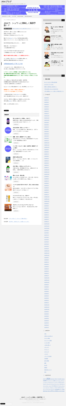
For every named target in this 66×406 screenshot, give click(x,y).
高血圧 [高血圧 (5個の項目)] (63, 391)
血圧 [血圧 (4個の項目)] (59, 391)
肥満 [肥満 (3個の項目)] (50, 391)
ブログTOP (14, 16)
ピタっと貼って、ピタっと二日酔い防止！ (18, 218)
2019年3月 (46, 190)
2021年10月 (46, 120)
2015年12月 (46, 277)
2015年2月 (46, 300)
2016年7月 (46, 262)
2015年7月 (46, 289)
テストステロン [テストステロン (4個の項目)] (46, 386)
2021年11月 (46, 117)
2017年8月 (46, 232)
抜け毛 (45, 365)
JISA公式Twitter (20, 16)
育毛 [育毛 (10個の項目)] (52, 391)
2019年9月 (46, 176)
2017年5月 (46, 239)
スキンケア (46, 347)
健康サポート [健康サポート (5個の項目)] (59, 389)
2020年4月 (46, 160)
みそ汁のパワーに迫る (56, 36)
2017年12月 (46, 223)
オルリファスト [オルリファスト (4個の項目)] (58, 380)
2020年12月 (46, 142)
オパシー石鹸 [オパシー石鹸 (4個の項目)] (52, 380)
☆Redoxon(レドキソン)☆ (13, 64)
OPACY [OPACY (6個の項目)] (56, 378)
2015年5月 (46, 293)
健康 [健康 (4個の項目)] (56, 389)
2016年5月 (46, 266)
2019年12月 (46, 169)
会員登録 (46, 358)
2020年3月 (46, 163)
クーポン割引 (47, 342)
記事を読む (16, 124)
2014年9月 (46, 311)
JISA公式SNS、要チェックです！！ (21, 127)
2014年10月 (46, 309)
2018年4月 (46, 214)
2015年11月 (46, 280)
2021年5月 (46, 131)
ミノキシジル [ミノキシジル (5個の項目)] (47, 389)
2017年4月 (46, 241)
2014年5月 (46, 318)
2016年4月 (46, 268)
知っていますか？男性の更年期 (50, 82)
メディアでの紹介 (48, 356)
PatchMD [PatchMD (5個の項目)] (59, 378)
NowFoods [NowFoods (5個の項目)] (52, 378)
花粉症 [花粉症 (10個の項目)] (56, 391)
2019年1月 (46, 194)
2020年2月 (46, 165)
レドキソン (29, 28)
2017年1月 (46, 248)
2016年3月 (46, 271)
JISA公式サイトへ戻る (6, 16)
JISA (25, 28)
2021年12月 (46, 115)
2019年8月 (46, 178)
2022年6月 (46, 102)
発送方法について (48, 369)
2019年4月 (46, 187)
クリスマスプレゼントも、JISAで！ (21, 195)
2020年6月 (46, 156)
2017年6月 (46, 237)
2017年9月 (46, 230)
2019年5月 (46, 185)
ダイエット (46, 349)
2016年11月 (46, 253)
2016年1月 (46, 275)
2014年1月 (46, 327)
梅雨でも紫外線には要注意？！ (50, 86)
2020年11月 (46, 145)
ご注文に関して (47, 345)
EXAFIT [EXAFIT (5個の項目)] (44, 378)
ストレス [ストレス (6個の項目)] (53, 384)
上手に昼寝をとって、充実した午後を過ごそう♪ (54, 91)
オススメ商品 (22, 28)
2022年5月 (46, 104)
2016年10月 (46, 255)
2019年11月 (46, 172)
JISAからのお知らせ (16, 28)
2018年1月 (46, 221)
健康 (45, 363)
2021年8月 (46, 124)
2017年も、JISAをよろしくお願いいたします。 (19, 221)
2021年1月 (46, 140)
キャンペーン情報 (48, 340)
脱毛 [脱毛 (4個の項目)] (54, 391)
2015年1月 (46, 302)
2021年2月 (46, 138)
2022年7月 (46, 99)
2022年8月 (46, 97)
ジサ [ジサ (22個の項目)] (59, 382)
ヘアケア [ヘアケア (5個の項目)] (55, 387)
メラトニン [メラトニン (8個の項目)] (52, 389)
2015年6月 (46, 291)
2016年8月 (46, 259)
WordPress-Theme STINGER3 (33, 400)
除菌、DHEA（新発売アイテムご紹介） (22, 136)
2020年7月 (46, 154)
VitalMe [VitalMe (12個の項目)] (45, 380)
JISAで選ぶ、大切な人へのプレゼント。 (22, 166)
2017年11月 (46, 226)
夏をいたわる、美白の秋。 (19, 175)
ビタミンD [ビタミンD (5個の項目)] (61, 386)
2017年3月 (46, 244)
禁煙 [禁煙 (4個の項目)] (48, 391)
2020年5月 (46, 158)
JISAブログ (6, 2)
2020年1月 (46, 167)
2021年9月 (46, 122)
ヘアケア (46, 354)
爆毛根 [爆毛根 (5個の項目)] (44, 391)
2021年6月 (46, 129)
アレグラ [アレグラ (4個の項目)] (48, 380)
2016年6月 (46, 264)
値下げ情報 (46, 360)
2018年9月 (46, 203)
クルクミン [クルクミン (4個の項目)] (46, 382)
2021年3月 (46, 136)
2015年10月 (46, 282)
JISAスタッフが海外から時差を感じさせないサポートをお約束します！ (33, 399)
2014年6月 (46, 316)
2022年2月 (46, 111)
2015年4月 (46, 295)
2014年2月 (46, 325)
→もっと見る (47, 69)
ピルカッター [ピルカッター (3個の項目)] (47, 387)
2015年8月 (46, 286)
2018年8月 (46, 205)
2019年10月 (46, 174)
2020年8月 (46, 151)
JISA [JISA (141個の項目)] (48, 379)
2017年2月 (46, 246)
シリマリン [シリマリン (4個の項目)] (56, 382)
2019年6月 (46, 183)
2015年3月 (46, 298)
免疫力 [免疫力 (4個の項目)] (63, 389)
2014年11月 (46, 307)
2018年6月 (46, 210)
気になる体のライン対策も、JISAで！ (22, 118)
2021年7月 (46, 127)
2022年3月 (46, 108)
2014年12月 (46, 304)
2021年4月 (46, 133)
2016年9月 (46, 257)
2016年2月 (46, 273)
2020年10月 (46, 147)
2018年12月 (46, 196)
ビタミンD (46, 351)
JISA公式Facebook (28, 16)
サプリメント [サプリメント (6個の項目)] (51, 382)
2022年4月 (46, 106)
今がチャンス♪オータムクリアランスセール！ (23, 204)
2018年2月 (46, 219)
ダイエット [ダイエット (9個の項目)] (62, 384)
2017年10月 (46, 228)
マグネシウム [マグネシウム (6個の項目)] (60, 387)
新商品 (45, 367)
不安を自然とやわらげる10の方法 (51, 89)
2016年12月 (46, 250)
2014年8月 (46, 313)
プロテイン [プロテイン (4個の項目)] (52, 387)
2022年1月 (46, 113)
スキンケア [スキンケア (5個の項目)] (49, 384)
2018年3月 (46, 217)
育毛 (45, 372)
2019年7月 (46, 181)
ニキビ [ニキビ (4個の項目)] (50, 386)
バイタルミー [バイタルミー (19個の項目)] (55, 386)
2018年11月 (46, 199)
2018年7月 (46, 208)
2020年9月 (46, 149)
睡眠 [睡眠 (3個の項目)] (46, 391)
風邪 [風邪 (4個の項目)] (61, 391)
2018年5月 (46, 212)
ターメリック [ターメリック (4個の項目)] (57, 384)
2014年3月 (46, 322)
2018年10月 (46, 201)
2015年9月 (46, 284)
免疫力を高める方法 (17, 157)
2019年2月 (46, 192)
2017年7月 (46, 235)
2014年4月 (46, 320)
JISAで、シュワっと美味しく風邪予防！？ (33, 397)
